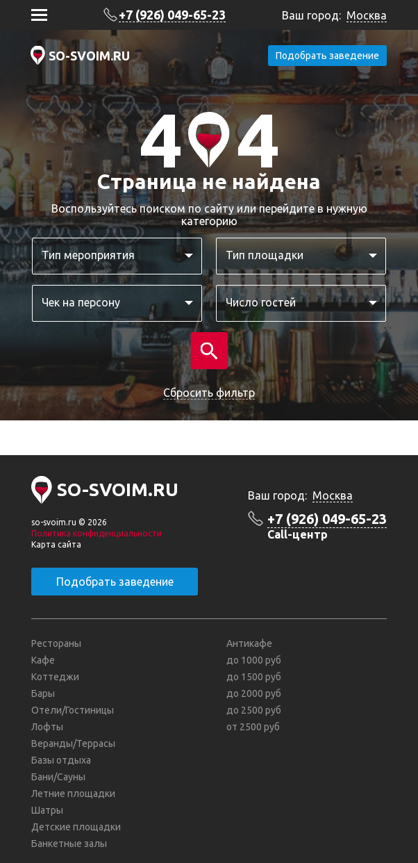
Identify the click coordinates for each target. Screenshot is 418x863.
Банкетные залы (69, 843)
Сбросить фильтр (209, 392)
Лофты (47, 726)
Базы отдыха (61, 760)
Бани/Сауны (58, 776)
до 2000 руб (253, 693)
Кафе (43, 660)
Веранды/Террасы (73, 743)
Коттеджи (55, 676)
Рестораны (56, 643)
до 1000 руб (253, 660)
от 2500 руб (253, 726)
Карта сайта (56, 544)
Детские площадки (76, 826)
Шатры (47, 810)
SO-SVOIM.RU (89, 56)
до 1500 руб (253, 676)
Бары (43, 693)
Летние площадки (73, 793)
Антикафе (249, 643)
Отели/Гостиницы (72, 710)
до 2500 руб (253, 710)
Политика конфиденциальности (96, 533)
